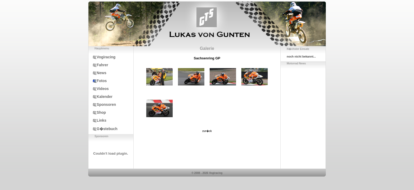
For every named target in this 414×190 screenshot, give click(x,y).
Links (97, 120)
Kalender (100, 96)
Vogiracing (101, 57)
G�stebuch (102, 129)
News (97, 73)
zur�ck (207, 131)
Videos (98, 89)
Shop (97, 112)
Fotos (97, 81)
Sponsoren (102, 104)
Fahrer (98, 65)
